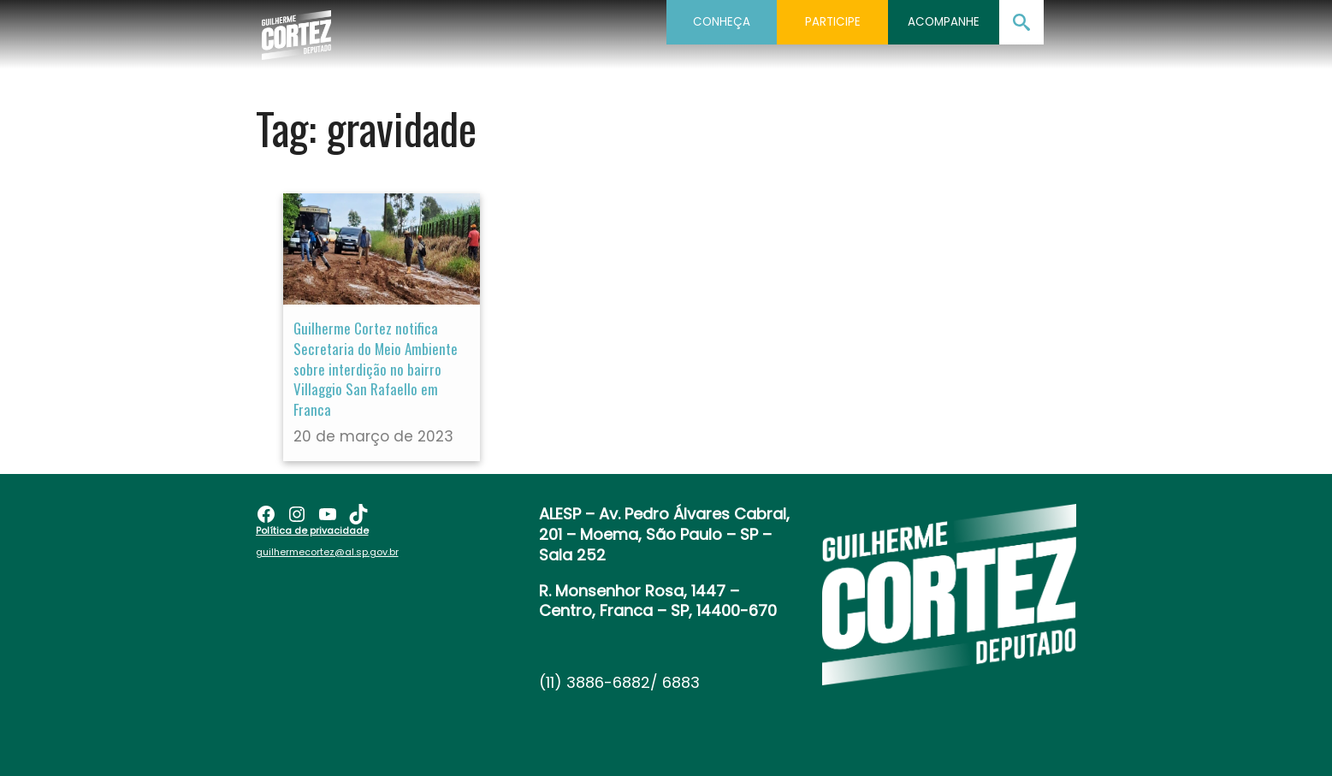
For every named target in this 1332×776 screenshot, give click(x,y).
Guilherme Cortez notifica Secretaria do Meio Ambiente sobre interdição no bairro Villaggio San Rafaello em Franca (375, 368)
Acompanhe (944, 22)
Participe (833, 22)
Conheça (721, 22)
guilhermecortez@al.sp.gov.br (327, 552)
